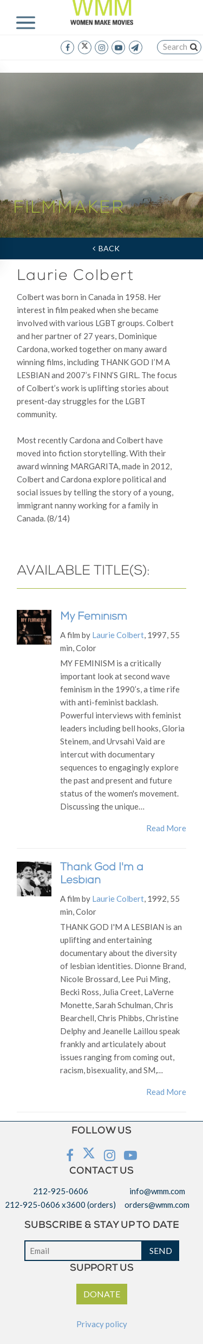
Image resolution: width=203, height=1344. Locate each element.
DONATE (101, 1294)
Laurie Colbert (118, 635)
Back (106, 248)
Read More (166, 828)
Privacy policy (101, 1324)
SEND (160, 1250)
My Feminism (93, 617)
